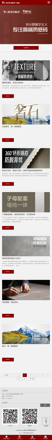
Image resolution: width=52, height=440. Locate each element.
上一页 (6, 375)
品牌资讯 (26, 47)
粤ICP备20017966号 (28, 433)
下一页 (32, 378)
